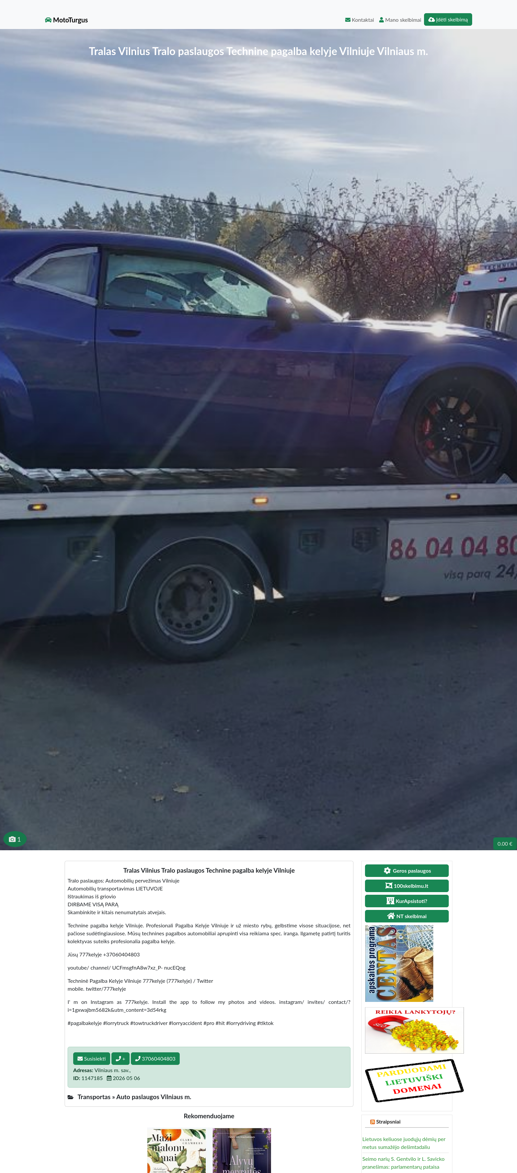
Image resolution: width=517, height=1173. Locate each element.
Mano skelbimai (400, 19)
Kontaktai (359, 19)
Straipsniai (388, 1121)
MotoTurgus (66, 20)
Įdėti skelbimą (448, 19)
